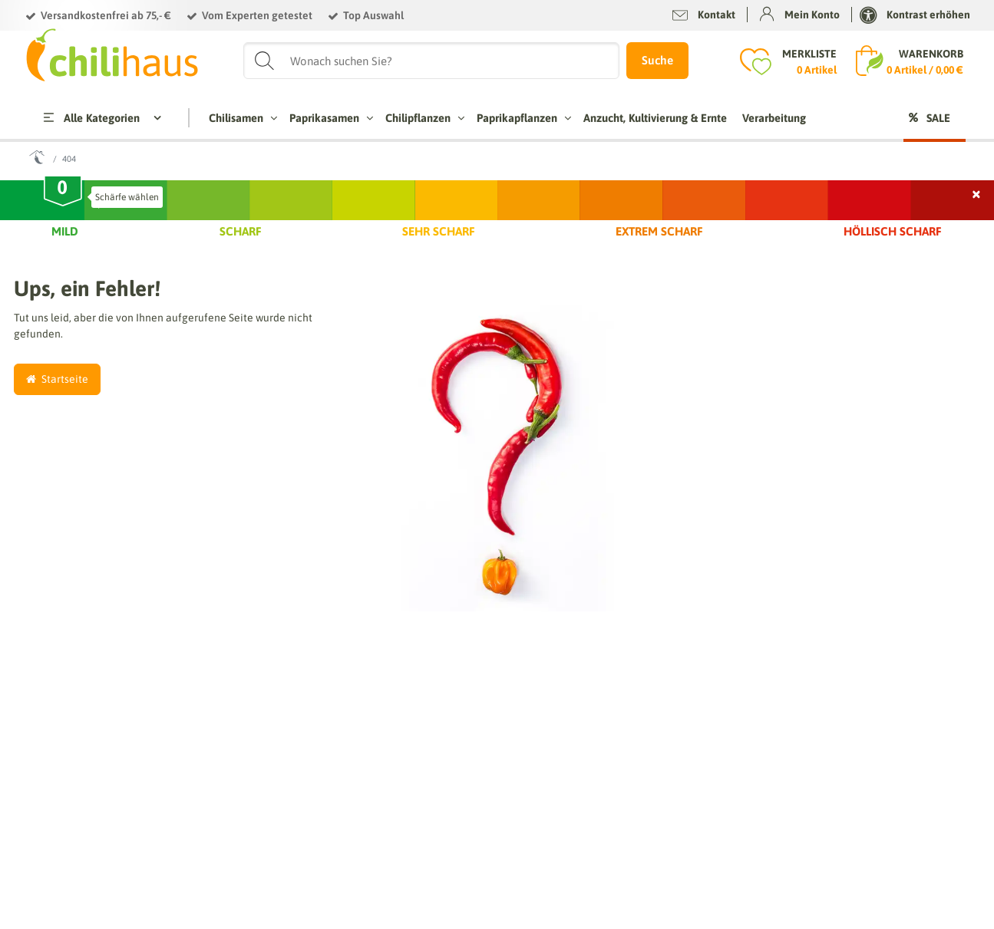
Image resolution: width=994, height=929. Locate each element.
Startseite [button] (57, 379)
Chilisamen (241, 117)
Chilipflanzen (423, 117)
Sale (938, 117)
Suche (657, 60)
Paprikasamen (329, 117)
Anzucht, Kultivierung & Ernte (655, 117)
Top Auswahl (373, 15)
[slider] (63, 194)
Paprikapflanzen (522, 117)
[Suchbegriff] (431, 60)
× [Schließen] (977, 192)
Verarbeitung (774, 117)
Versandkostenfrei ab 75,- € (106, 15)
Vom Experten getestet (257, 15)
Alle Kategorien (90, 117)
